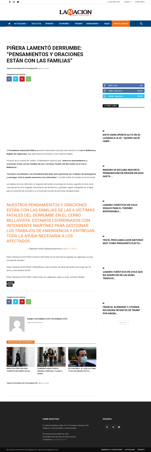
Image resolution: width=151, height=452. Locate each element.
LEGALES (128, 2)
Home (9, 42)
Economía (65, 23)
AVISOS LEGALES (120, 23)
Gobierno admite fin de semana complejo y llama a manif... (49, 371)
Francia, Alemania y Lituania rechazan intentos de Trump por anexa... (121, 310)
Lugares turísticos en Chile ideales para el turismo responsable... (120, 208)
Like (141, 85)
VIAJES (107, 23)
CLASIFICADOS (140, 2)
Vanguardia (93, 23)
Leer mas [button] (123, 322)
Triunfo (79, 23)
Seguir (140, 91)
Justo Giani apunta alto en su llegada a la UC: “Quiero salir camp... (121, 138)
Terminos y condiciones (111, 450)
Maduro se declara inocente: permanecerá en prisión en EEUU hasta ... (123, 173)
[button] (141, 24)
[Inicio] (9, 24)
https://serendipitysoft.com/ (48, 450)
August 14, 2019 (69, 248)
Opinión (50, 23)
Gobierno (17, 42)
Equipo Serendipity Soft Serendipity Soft (22, 68)
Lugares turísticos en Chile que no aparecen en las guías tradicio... (123, 275)
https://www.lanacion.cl (35, 322)
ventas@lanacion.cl (60, 439)
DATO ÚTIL (37, 23)
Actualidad (21, 23)
